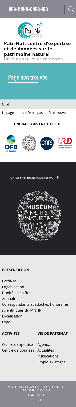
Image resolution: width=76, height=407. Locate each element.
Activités (11, 333)
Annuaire (9, 298)
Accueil (6, 104)
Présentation (15, 270)
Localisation (12, 316)
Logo (6, 322)
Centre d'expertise (17, 344)
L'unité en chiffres (17, 292)
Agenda (43, 344)
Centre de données (18, 350)
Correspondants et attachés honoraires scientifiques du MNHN (35, 307)
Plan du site (37, 394)
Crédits (37, 400)
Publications (48, 356)
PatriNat (9, 281)
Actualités (45, 350)
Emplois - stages (51, 361)
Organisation (13, 286)
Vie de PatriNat (52, 333)
